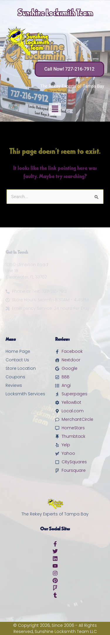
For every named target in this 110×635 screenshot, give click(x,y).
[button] (55, 109)
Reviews (14, 385)
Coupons (15, 377)
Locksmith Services (25, 394)
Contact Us (17, 360)
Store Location (21, 368)
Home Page (18, 351)
